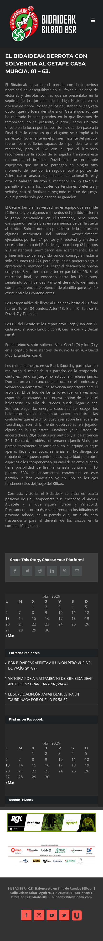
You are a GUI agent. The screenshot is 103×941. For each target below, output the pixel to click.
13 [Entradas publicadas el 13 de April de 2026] (7, 618)
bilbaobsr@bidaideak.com (72, 897)
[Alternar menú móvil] (93, 20)
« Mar (9, 635)
